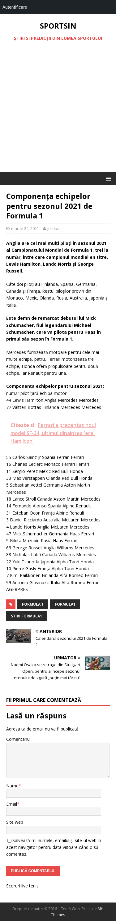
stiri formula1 (26, 616)
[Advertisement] (58, 111)
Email (11, 804)
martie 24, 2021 (25, 228)
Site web (14, 822)
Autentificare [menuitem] (14, 7)
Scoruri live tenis (22, 886)
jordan (53, 228)
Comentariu (18, 739)
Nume (12, 786)
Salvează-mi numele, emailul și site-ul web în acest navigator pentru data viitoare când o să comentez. (53, 847)
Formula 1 (33, 604)
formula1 (65, 604)
